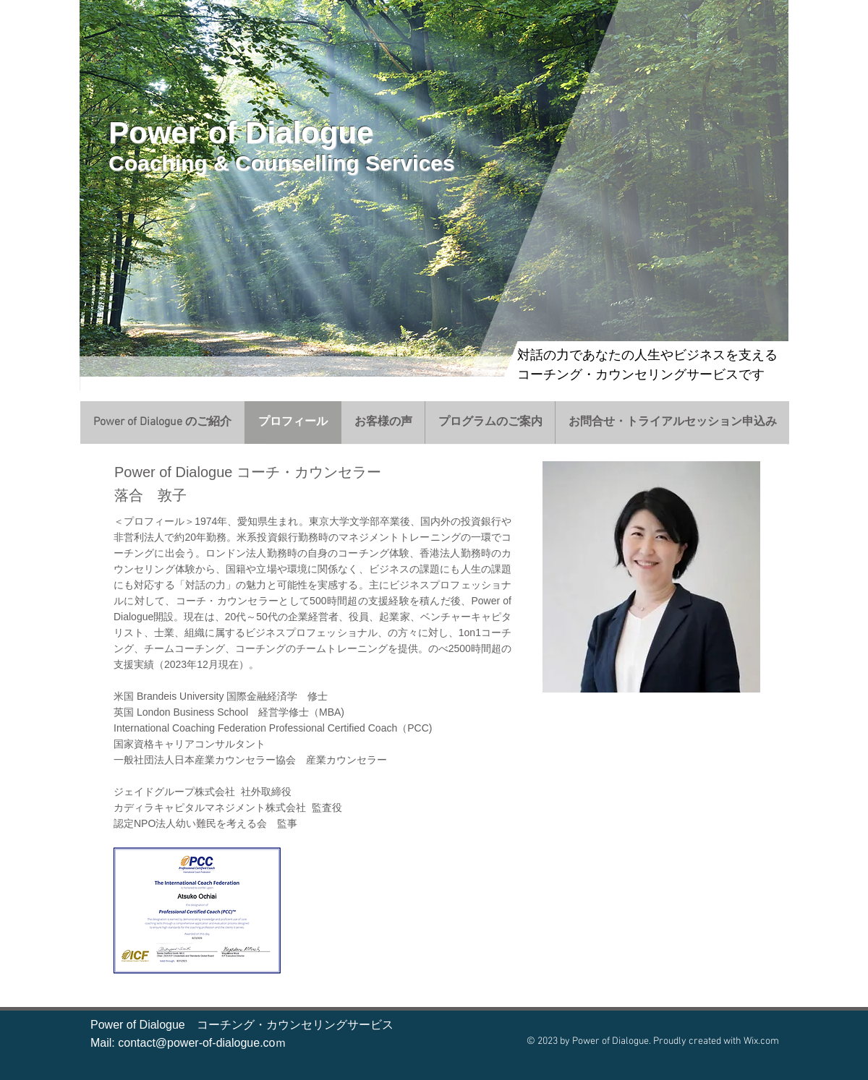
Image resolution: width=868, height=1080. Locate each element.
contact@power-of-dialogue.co (196, 1043)
